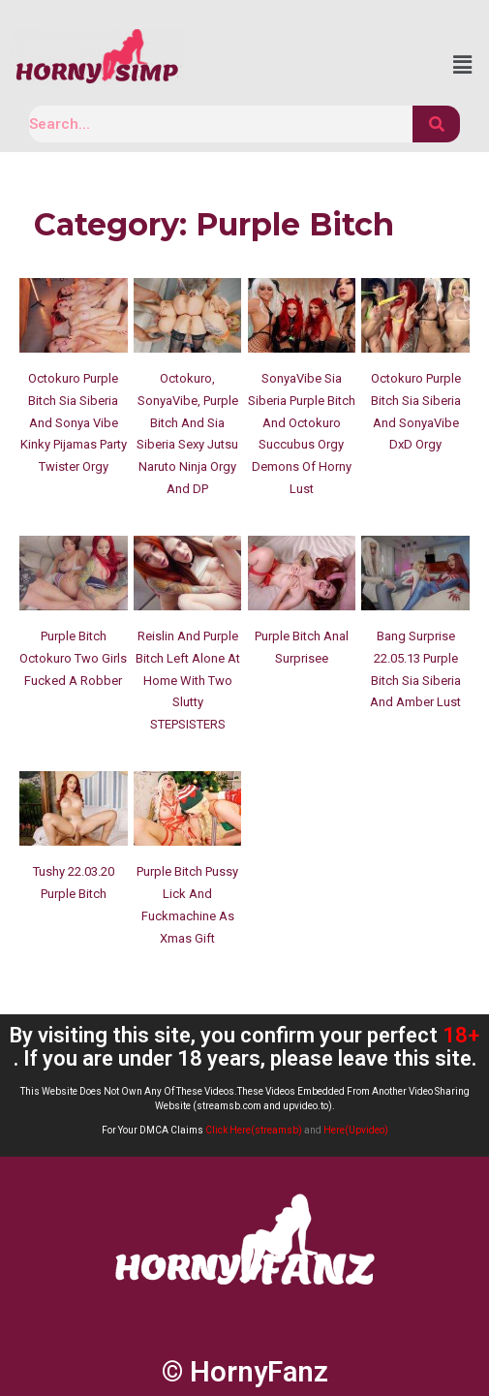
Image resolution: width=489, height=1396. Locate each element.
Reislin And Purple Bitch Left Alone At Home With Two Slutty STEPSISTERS (188, 680)
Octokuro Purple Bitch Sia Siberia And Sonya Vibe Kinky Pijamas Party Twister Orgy (73, 422)
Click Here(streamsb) (253, 1130)
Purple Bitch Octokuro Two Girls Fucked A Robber (73, 658)
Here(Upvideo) (355, 1130)
